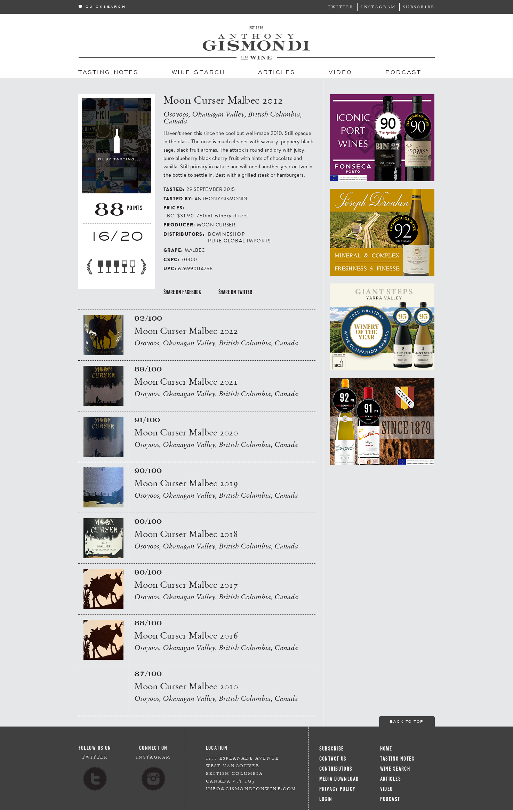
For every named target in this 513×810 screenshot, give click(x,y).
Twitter (341, 6)
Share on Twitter (235, 292)
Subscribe (419, 6)
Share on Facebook (182, 292)
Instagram (378, 6)
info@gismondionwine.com (251, 788)
